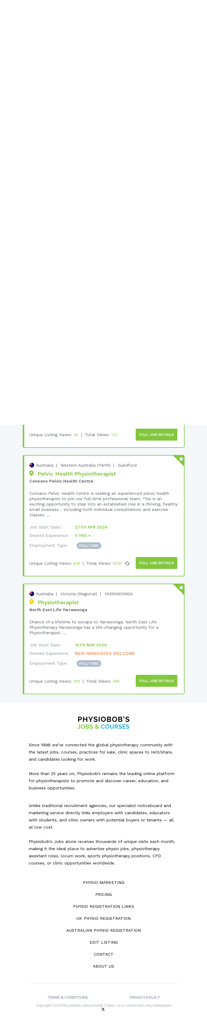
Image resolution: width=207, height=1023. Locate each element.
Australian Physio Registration (103, 926)
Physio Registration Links (103, 902)
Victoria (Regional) (79, 590)
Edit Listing (104, 938)
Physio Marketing (103, 878)
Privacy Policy (145, 993)
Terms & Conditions (67, 993)
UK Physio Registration (103, 914)
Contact (104, 950)
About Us (103, 962)
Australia (44, 462)
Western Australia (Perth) (86, 462)
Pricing (103, 890)
